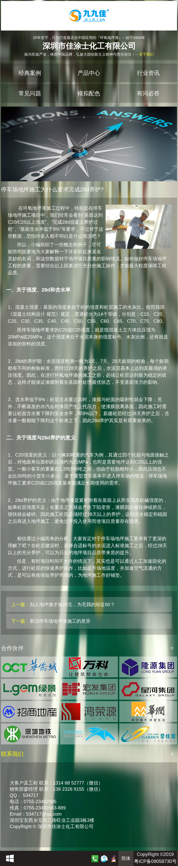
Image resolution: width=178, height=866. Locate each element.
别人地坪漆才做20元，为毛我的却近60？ (72, 604)
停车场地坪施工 (117, 538)
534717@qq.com (44, 814)
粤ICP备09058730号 (155, 861)
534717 (31, 795)
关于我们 (146, 54)
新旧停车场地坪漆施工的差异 (60, 621)
